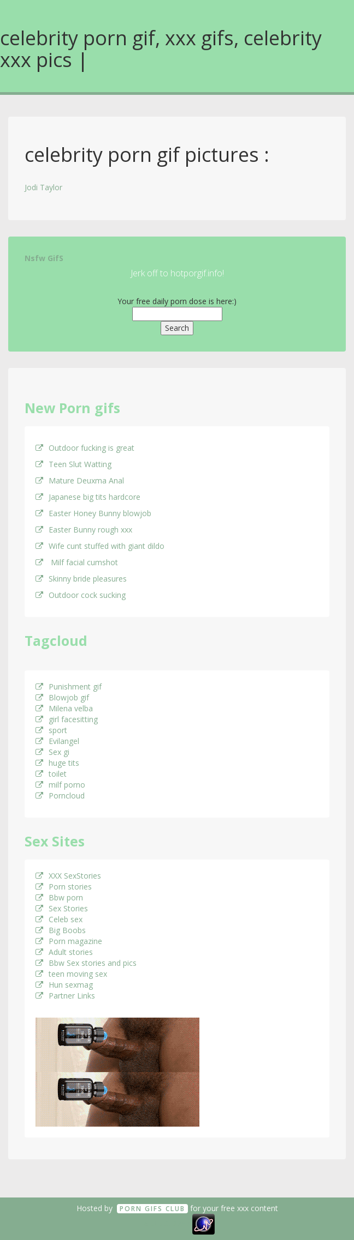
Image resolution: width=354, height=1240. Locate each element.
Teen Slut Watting (73, 464)
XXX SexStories (68, 875)
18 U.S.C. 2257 (165, 1223)
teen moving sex (71, 974)
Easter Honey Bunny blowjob (93, 513)
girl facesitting (67, 719)
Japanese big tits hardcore (88, 497)
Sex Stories (62, 908)
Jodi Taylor (43, 187)
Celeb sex (59, 919)
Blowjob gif (62, 697)
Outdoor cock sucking (81, 595)
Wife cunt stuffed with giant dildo (100, 546)
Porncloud (60, 795)
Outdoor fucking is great (85, 448)
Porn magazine (69, 941)
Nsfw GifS (44, 258)
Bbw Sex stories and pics (86, 963)
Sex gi (52, 752)
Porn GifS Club (152, 1208)
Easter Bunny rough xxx (84, 529)
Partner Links (65, 995)
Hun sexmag (64, 984)
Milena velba (64, 708)
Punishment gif (69, 686)
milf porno (60, 784)
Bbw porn (59, 897)
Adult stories (64, 952)
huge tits (57, 763)
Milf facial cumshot (77, 562)
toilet (51, 774)
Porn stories (64, 886)
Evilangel (57, 741)
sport (51, 730)
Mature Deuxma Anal (80, 480)
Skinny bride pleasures (81, 578)
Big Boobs (61, 930)
